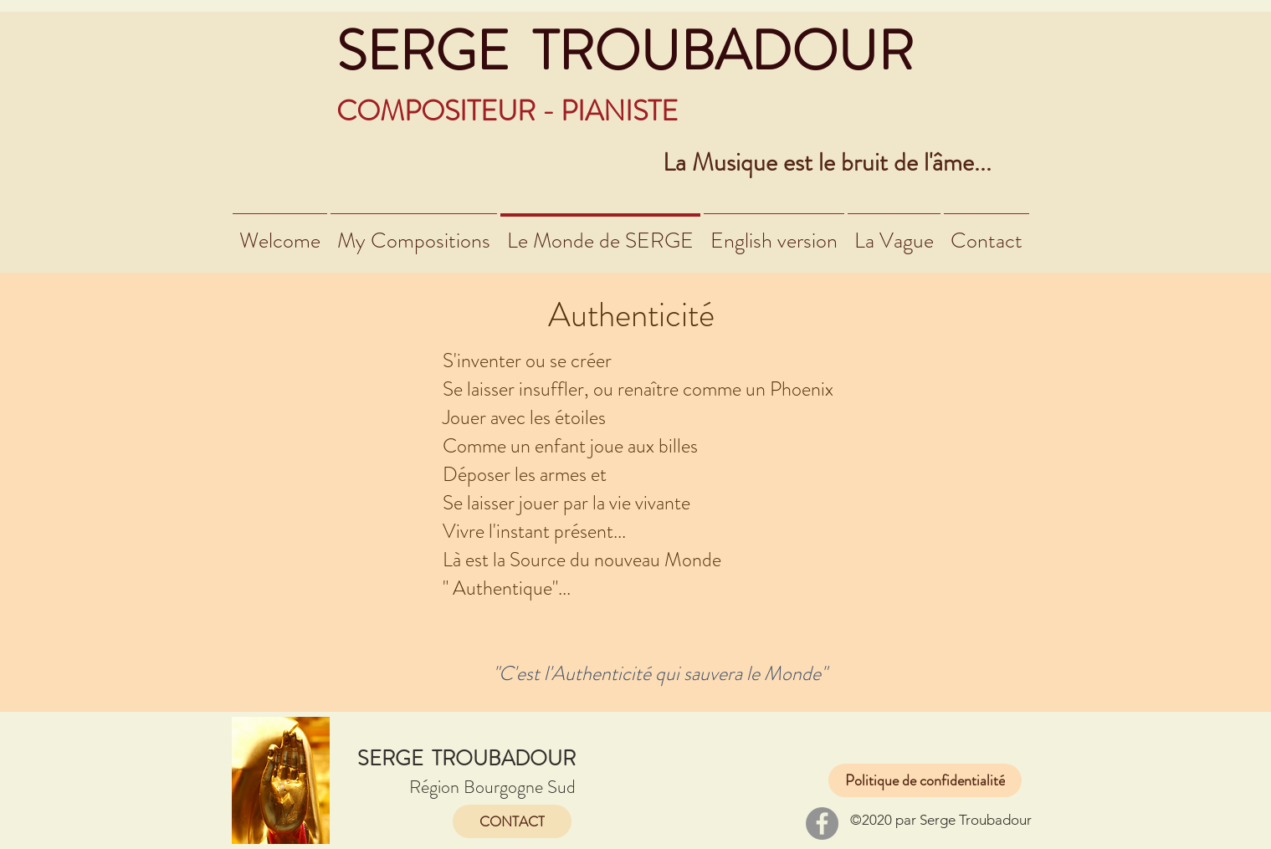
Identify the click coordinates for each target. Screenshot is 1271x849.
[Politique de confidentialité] (925, 780)
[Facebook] (822, 823)
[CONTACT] (512, 821)
